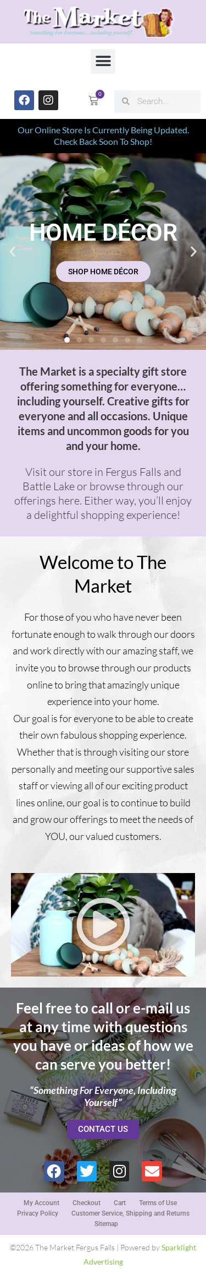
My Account (41, 1203)
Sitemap (106, 1224)
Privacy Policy (37, 1213)
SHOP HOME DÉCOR (103, 271)
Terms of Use (158, 1203)
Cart (120, 1203)
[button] (103, 61)
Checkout (87, 1203)
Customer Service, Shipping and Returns (130, 1213)
